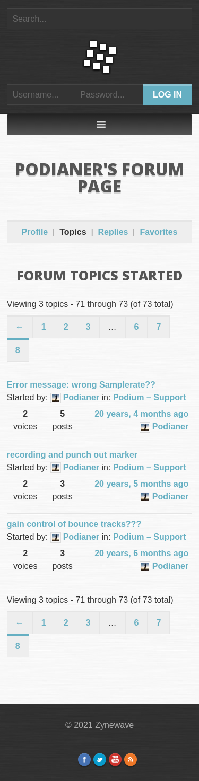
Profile (34, 231)
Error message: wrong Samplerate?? (81, 384)
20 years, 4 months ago (141, 413)
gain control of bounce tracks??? (74, 524)
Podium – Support (149, 397)
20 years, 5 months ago (141, 483)
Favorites (158, 231)
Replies (113, 231)
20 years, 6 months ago (141, 553)
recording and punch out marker (72, 454)
